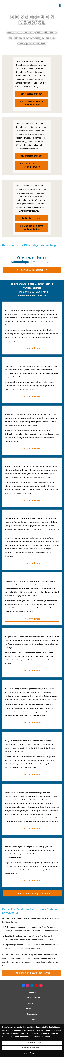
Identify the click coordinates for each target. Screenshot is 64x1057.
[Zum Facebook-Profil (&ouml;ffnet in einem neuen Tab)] (23, 985)
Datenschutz (32, 1003)
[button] (32, 893)
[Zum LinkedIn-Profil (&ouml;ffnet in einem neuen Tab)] (32, 985)
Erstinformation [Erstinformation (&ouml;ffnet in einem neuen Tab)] (32, 1009)
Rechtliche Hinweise (32, 998)
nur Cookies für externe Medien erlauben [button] (31, 103)
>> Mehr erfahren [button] (32, 348)
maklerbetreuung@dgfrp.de (32, 295)
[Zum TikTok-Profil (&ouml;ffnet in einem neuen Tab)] (41, 985)
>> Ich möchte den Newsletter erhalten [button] (31, 973)
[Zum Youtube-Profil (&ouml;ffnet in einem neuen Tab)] (36, 985)
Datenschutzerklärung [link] (28, 86)
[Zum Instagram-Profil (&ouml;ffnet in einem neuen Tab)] (27, 985)
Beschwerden (32, 1014)
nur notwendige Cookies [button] (32, 1048)
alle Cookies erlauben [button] (31, 94)
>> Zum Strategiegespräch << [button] (32, 270)
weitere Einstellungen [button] (32, 1053)
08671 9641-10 (32, 292)
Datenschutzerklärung (41, 1037)
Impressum (32, 992)
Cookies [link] (32, 1019)
